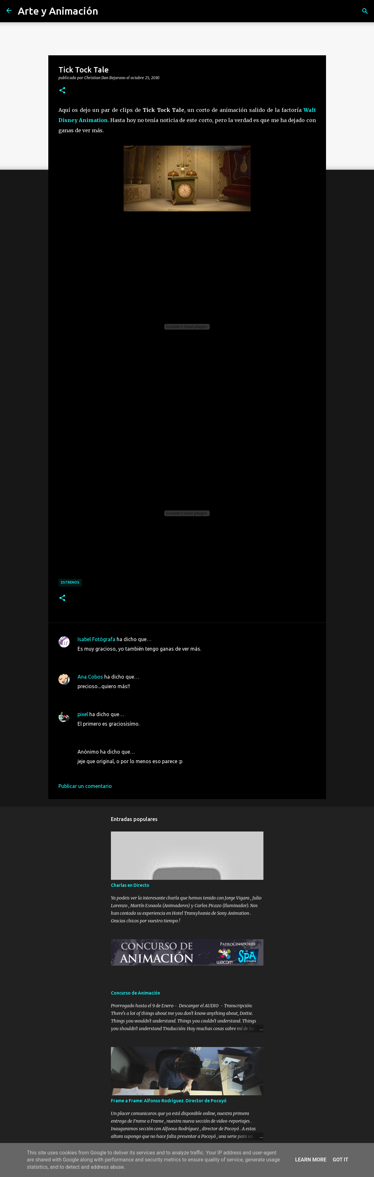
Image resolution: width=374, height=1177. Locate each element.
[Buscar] (365, 11)
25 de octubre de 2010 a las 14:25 (116, 733)
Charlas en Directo (130, 885)
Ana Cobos (90, 677)
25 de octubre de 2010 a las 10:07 (116, 696)
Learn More (310, 1160)
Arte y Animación (58, 11)
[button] (62, 90)
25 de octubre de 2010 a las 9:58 (115, 658)
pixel (83, 714)
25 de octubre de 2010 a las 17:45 (116, 771)
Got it (340, 1160)
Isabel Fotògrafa (96, 639)
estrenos (70, 582)
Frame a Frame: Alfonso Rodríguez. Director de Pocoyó (169, 1100)
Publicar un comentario (85, 786)
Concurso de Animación (135, 993)
